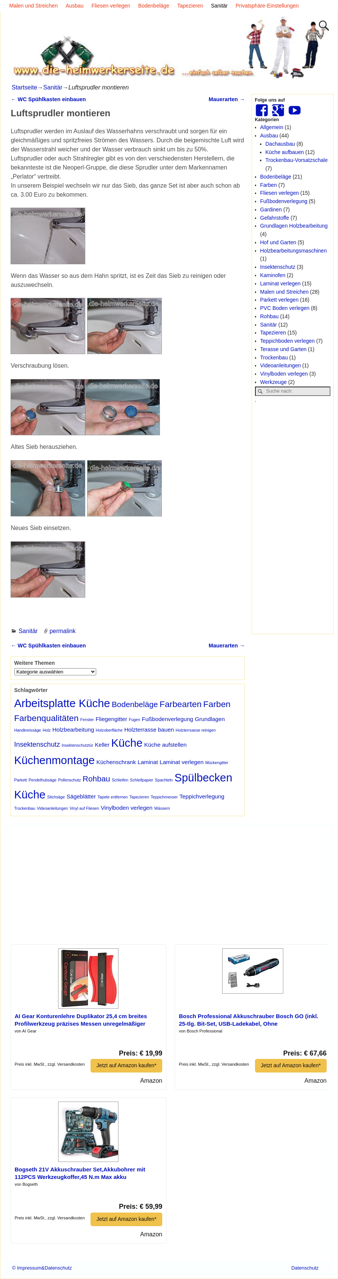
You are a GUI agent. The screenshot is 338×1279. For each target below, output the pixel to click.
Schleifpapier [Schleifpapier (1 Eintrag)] (142, 780)
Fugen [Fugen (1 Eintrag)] (134, 719)
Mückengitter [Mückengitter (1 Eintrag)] (216, 762)
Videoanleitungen (280, 365)
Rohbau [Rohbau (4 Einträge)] (96, 778)
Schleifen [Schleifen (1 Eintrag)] (120, 780)
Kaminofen (273, 275)
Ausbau (74, 6)
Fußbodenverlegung (283, 201)
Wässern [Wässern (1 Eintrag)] (162, 808)
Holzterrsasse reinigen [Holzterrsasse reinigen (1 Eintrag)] (196, 730)
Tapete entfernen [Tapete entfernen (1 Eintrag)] (113, 797)
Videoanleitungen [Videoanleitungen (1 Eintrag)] (52, 808)
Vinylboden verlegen (284, 374)
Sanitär (219, 6)
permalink (62, 631)
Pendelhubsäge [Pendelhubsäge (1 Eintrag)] (43, 780)
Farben (268, 185)
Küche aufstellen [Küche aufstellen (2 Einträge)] (165, 744)
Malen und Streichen (33, 6)
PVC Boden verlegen (285, 308)
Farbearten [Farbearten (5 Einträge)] (180, 704)
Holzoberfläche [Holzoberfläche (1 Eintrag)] (109, 730)
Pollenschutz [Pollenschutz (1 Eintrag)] (69, 780)
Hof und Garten (278, 242)
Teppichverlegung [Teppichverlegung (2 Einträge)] (202, 796)
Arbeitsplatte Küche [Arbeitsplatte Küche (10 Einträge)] (62, 703)
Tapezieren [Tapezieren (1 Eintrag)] (139, 797)
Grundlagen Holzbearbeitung (294, 226)
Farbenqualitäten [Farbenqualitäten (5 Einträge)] (46, 718)
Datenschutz (304, 1268)
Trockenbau (274, 357)
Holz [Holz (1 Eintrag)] (47, 730)
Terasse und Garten (283, 349)
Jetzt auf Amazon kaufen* (126, 1065)
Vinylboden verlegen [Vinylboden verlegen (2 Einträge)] (126, 807)
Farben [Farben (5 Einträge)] (216, 704)
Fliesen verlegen (110, 6)
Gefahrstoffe (274, 218)
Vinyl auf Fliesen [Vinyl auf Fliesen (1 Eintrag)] (84, 808)
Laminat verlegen (280, 283)
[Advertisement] (293, 517)
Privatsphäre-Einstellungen (267, 6)
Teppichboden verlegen (287, 341)
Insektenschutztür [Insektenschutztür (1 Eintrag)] (77, 745)
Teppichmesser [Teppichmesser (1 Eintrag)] (164, 797)
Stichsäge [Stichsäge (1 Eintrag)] (56, 797)
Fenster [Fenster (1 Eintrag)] (87, 719)
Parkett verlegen (279, 300)
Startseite (24, 87)
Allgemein (271, 127)
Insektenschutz (277, 267)
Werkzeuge (273, 382)
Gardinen (271, 209)
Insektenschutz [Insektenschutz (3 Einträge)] (37, 744)
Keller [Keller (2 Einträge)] (102, 744)
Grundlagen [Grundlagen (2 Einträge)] (210, 719)
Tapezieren (190, 6)
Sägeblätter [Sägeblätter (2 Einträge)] (81, 796)
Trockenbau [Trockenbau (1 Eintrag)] (24, 808)
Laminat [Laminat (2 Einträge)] (148, 762)
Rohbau (269, 316)
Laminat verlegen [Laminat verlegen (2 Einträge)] (182, 762)
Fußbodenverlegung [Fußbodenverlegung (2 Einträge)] (167, 719)
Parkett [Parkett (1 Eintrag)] (20, 780)
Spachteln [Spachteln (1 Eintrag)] (164, 780)
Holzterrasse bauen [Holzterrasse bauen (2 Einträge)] (149, 729)
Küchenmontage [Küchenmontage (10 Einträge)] (54, 760)
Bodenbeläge (153, 6)
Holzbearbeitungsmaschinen (293, 251)
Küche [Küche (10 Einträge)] (127, 743)
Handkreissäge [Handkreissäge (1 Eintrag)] (27, 730)
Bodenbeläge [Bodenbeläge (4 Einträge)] (135, 704)
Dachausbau (280, 144)
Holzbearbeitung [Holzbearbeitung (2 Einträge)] (73, 729)
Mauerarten (227, 99)
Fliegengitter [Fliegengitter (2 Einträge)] (111, 719)
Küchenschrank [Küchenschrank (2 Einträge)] (116, 762)
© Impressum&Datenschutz (42, 1268)
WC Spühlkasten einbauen (48, 99)
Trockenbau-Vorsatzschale (297, 160)
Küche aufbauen (285, 152)
